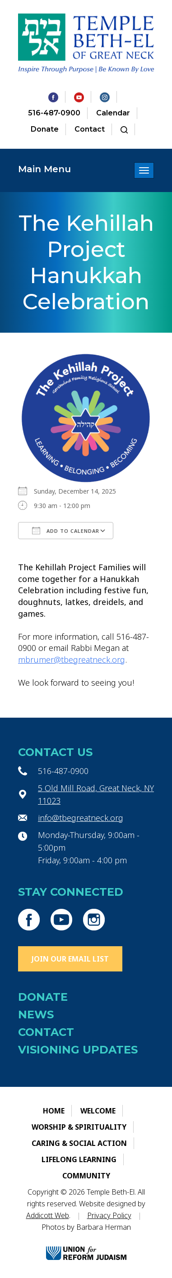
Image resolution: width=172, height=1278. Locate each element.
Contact (89, 129)
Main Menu (44, 169)
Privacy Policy (109, 1215)
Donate (45, 129)
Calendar (113, 113)
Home (54, 1111)
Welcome (98, 1111)
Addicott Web (47, 1215)
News (36, 1014)
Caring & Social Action (79, 1143)
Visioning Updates (78, 1049)
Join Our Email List (70, 959)
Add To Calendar (65, 531)
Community (86, 1176)
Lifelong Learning (79, 1159)
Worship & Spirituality (79, 1127)
